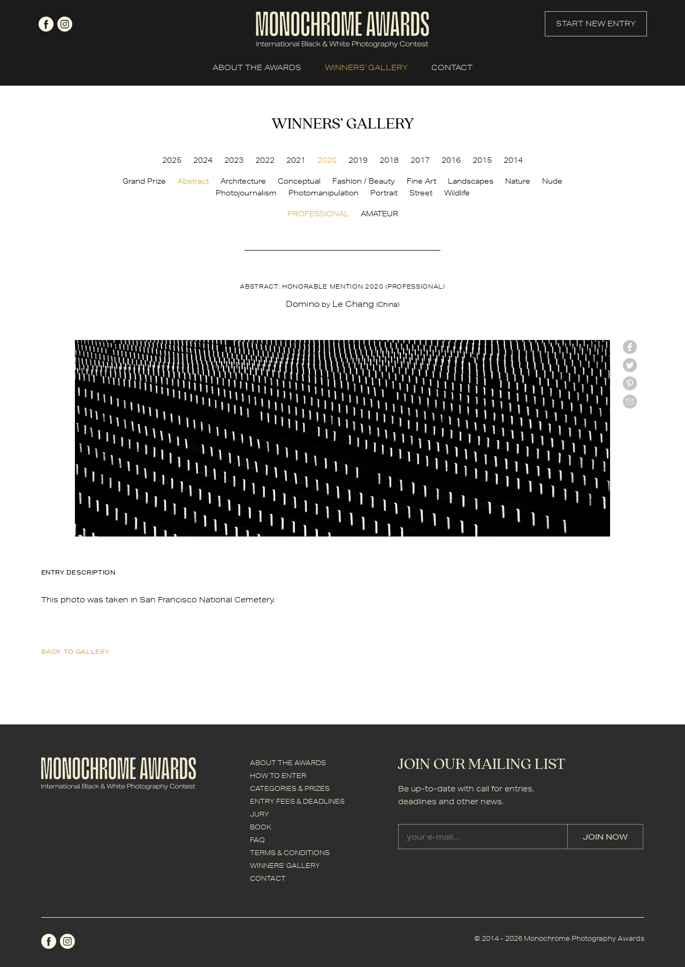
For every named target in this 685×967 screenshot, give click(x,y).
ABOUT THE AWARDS (256, 67)
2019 (358, 160)
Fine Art (421, 181)
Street (420, 193)
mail (630, 402)
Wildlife (457, 193)
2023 (233, 160)
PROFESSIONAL (318, 213)
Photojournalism (246, 193)
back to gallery (75, 651)
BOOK (260, 827)
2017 (420, 160)
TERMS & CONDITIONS (290, 852)
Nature (517, 181)
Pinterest (630, 383)
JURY (259, 814)
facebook (46, 24)
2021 (296, 160)
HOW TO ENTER (278, 775)
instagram (64, 24)
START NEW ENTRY (596, 23)
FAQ (257, 839)
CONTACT (452, 67)
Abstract (193, 181)
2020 (327, 160)
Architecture (243, 181)
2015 (482, 160)
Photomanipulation (323, 193)
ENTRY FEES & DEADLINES (297, 801)
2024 (202, 160)
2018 (389, 160)
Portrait (384, 193)
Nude (552, 181)
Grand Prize (144, 181)
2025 (171, 160)
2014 (513, 160)
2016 (451, 160)
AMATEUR (379, 213)
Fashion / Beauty (363, 181)
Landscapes (470, 181)
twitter (630, 365)
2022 (265, 160)
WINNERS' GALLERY (366, 67)
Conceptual (299, 181)
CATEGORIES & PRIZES (290, 788)
